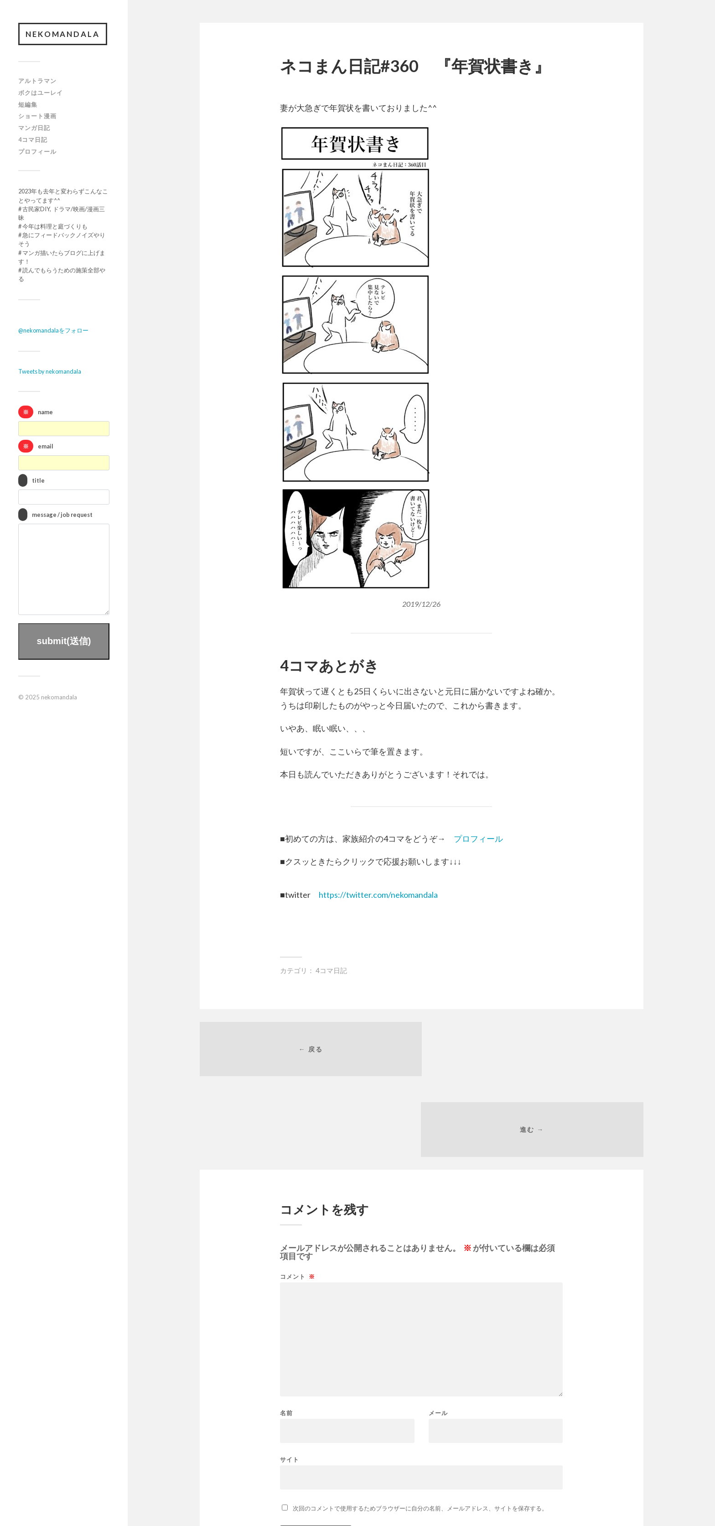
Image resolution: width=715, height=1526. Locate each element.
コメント (297, 1197)
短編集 (27, 104)
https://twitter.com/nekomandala (378, 895)
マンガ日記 (34, 128)
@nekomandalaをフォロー (53, 330)
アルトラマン (37, 81)
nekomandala (63, 34)
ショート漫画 (37, 116)
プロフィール (37, 151)
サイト (289, 1379)
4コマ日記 (32, 139)
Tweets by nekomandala (49, 371)
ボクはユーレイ (40, 92)
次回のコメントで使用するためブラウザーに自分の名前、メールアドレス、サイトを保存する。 (420, 1428)
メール (438, 1334)
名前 (286, 1334)
